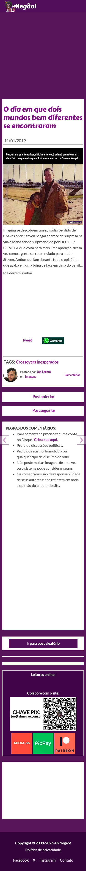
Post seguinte (43, 410)
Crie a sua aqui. (46, 439)
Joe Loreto (44, 372)
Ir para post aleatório (43, 643)
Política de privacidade (43, 850)
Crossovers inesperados (37, 361)
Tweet (27, 340)
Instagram (47, 860)
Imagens (30, 376)
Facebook (20, 860)
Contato (66, 860)
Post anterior (43, 396)
